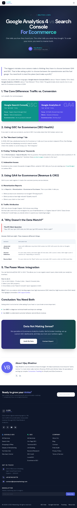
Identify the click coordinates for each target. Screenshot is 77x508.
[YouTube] (11, 427)
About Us (55, 438)
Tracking (64, 504)
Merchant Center (7, 454)
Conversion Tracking (34, 371)
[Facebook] (3, 427)
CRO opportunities (24, 292)
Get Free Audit (65, 394)
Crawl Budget (70, 166)
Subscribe (70, 494)
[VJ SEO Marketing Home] (7, 3)
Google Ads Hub (53, 504)
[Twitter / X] (7, 427)
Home (28, 15)
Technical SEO (32, 444)
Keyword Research (33, 451)
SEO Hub (43, 504)
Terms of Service (57, 454)
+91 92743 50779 (12, 477)
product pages (38, 157)
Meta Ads (72, 504)
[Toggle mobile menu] (74, 3)
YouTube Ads (6, 451)
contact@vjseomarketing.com (16, 481)
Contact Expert (47, 341)
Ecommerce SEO (32, 460)
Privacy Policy (56, 451)
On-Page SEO (31, 441)
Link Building (31, 448)
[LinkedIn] (15, 427)
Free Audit (55, 448)
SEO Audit (30, 454)
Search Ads (6, 441)
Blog (34, 15)
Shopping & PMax (7, 444)
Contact (55, 444)
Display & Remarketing (9, 448)
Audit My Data (29, 341)
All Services (6, 438)
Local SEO (30, 457)
